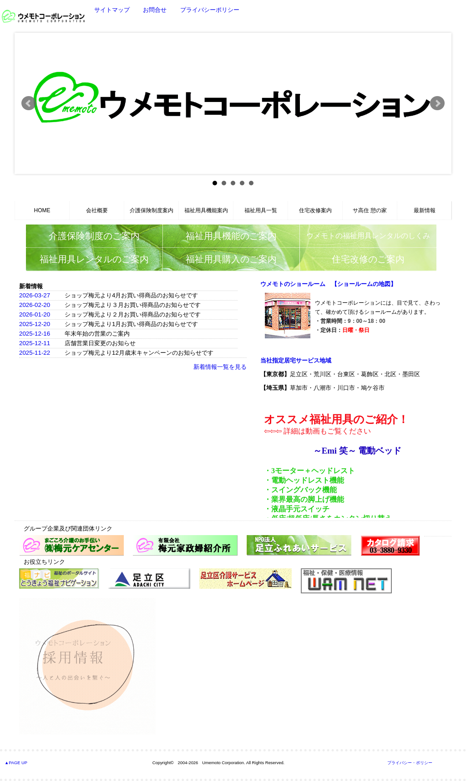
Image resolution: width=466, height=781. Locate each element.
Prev (28, 103)
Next (437, 103)
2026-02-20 (34, 304)
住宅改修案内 (315, 210)
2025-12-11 (34, 343)
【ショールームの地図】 (363, 284)
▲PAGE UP (16, 763)
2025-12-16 (34, 333)
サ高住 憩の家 (370, 210)
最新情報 (425, 210)
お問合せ (155, 9)
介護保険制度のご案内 (94, 236)
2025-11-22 (34, 352)
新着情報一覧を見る (220, 366)
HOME (42, 210)
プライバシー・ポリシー (409, 763)
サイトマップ (112, 9)
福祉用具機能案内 (206, 210)
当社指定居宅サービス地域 (295, 360)
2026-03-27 (34, 295)
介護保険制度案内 (151, 210)
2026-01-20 (34, 314)
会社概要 (97, 210)
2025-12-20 (34, 324)
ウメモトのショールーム (292, 284)
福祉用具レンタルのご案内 (94, 259)
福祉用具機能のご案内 (231, 236)
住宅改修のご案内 (368, 259)
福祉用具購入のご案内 (231, 259)
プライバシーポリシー (209, 9)
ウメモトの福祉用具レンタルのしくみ (368, 236)
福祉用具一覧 (260, 210)
